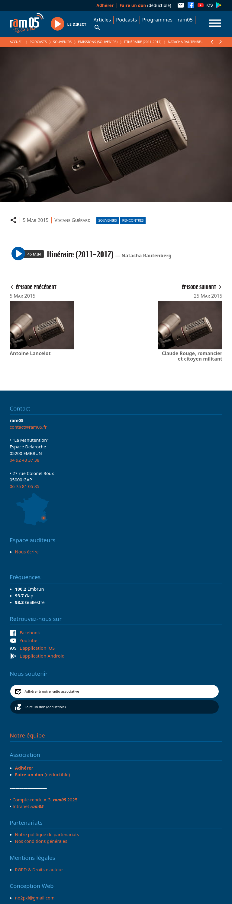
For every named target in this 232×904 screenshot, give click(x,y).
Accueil (16, 41)
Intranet (28, 806)
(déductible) (145, 5)
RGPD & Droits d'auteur (39, 869)
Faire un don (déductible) (45, 706)
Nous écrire (27, 552)
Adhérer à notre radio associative (52, 691)
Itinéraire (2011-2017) (142, 41)
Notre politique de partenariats (47, 834)
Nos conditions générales (41, 841)
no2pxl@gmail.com (35, 898)
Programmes (157, 19)
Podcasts (126, 19)
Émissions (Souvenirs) (98, 41)
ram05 (185, 19)
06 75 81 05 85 (24, 486)
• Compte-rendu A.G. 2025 (43, 800)
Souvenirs (62, 41)
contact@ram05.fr (28, 427)
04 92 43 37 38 (24, 460)
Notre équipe (27, 735)
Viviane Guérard (72, 220)
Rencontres (132, 220)
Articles (102, 19)
